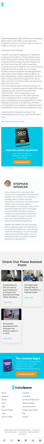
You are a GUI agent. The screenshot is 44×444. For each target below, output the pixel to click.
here (23, 114)
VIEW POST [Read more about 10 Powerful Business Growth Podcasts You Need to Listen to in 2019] (7, 339)
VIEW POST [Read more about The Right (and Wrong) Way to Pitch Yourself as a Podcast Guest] (28, 298)
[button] (41, 4)
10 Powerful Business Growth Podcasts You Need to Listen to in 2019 (10, 328)
